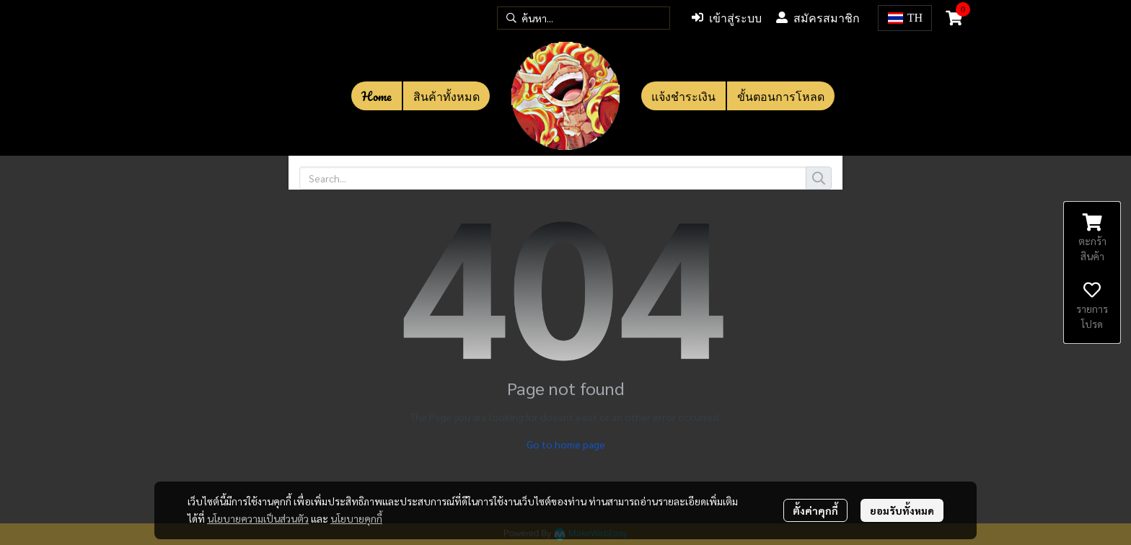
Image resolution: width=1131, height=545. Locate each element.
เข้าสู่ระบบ (727, 18)
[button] (583, 18)
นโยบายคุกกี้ (356, 518)
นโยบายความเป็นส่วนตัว (258, 518)
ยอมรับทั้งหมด (902, 510)
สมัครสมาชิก (818, 18)
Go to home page (566, 444)
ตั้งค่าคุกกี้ (815, 510)
